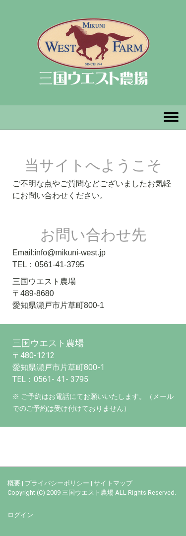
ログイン (20, 515)
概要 (13, 483)
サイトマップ (113, 483)
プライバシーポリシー (57, 483)
